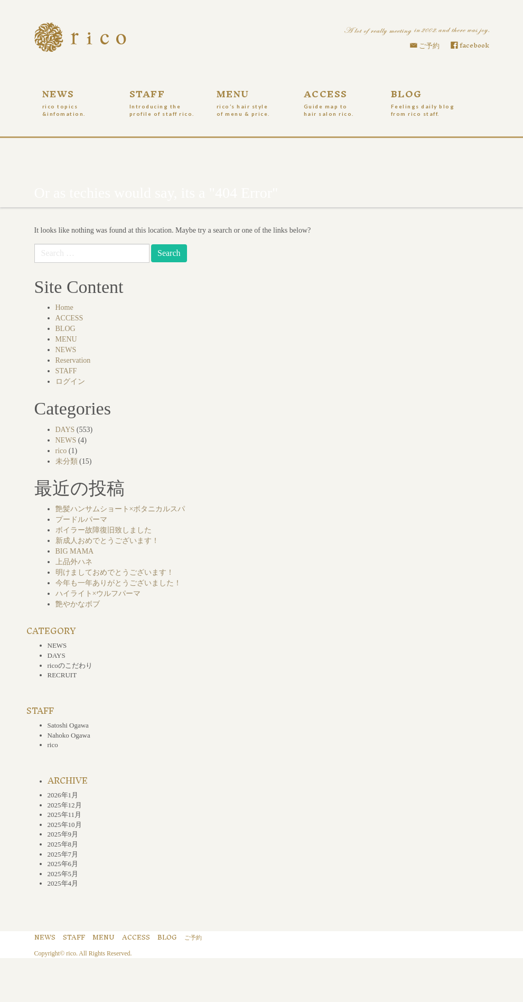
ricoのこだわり (70, 665)
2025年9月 (63, 834)
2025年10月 (65, 825)
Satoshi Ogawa (68, 725)
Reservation (73, 360)
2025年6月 (63, 864)
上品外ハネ (73, 562)
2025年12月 (65, 805)
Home (64, 307)
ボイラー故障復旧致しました (103, 530)
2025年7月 (63, 854)
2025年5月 (63, 874)
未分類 (66, 461)
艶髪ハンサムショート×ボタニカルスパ (120, 509)
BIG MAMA (74, 551)
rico (61, 451)
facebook (474, 45)
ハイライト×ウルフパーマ (98, 593)
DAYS (65, 430)
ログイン (70, 381)
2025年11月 (65, 815)
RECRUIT (62, 675)
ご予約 (429, 46)
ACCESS (339, 100)
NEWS (78, 100)
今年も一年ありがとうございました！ (118, 583)
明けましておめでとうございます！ (114, 572)
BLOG (426, 100)
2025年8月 (63, 844)
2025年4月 (63, 883)
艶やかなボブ (77, 604)
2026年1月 (63, 795)
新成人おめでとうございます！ (107, 541)
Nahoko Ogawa (69, 735)
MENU (252, 100)
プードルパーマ (81, 519)
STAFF (165, 100)
